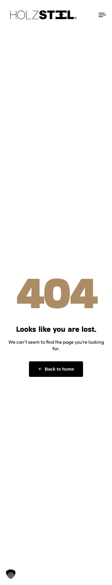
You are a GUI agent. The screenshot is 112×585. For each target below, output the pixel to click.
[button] (11, 574)
